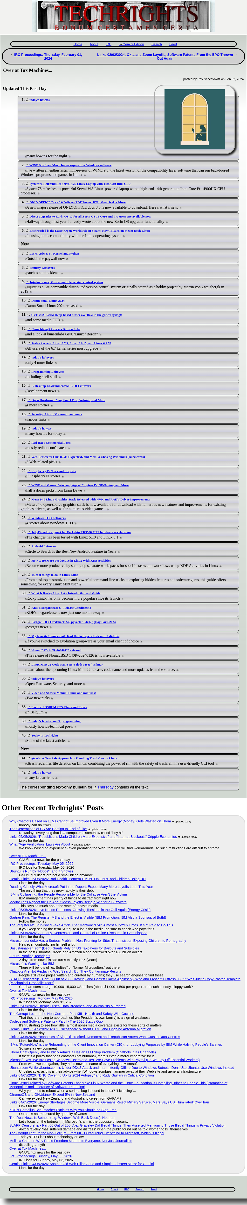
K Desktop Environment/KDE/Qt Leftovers (61, 386)
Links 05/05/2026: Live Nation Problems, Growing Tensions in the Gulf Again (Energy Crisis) (80, 910)
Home (78, 44)
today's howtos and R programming (55, 721)
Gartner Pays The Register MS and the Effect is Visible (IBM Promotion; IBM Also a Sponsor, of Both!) (87, 917)
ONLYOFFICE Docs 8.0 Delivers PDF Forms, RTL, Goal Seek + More (77, 202)
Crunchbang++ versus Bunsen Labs (55, 329)
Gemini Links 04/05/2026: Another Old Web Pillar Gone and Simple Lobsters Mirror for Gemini (81, 1164)
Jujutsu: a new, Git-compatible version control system (66, 282)
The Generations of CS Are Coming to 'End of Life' (48, 829)
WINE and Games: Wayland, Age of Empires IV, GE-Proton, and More (80, 485)
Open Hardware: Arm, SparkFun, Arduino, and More (68, 400)
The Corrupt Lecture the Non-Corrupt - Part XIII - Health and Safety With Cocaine (71, 1014)
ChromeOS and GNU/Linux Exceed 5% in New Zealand (52, 1094)
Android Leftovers (44, 546)
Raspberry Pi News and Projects (53, 471)
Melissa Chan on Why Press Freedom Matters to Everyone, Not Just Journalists (70, 1141)
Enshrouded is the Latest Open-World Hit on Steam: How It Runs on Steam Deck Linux (89, 230)
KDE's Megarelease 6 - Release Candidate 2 (61, 607)
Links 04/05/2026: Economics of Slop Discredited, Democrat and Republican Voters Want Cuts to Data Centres (94, 1037)
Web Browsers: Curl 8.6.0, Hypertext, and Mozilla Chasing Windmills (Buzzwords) (88, 457)
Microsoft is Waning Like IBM (31, 964)
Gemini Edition (133, 44)
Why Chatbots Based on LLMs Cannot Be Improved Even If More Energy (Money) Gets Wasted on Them (90, 821)
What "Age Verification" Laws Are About (39, 844)
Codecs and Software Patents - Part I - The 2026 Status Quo (56, 1021)
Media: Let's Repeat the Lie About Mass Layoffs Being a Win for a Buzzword (68, 902)
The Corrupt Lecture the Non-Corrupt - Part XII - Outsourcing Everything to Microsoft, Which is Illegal (86, 1133)
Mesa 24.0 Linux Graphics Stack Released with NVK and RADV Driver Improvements (90, 499)
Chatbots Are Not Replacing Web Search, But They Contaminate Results (65, 971)
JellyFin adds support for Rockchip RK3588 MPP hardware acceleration (80, 532)
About (94, 44)
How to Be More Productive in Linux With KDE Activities (71, 560)
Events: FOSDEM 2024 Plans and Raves (59, 707)
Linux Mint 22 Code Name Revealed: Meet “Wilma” (67, 664)
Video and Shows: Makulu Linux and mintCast (63, 693)
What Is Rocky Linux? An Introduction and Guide (65, 593)
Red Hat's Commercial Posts (50, 442)
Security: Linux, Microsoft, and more (56, 414)
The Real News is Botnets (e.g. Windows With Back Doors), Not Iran (62, 1118)
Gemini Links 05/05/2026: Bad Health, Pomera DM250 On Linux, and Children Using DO (77, 879)
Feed (173, 44)
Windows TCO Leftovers (48, 518)
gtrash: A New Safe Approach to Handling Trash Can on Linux (74, 758)
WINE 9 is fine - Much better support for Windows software (70, 165)
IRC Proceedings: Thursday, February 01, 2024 (48, 56)
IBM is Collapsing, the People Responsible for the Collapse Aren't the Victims (68, 894)
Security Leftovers (42, 267)
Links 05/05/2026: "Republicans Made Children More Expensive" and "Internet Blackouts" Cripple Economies (93, 837)
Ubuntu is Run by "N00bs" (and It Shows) (41, 871)
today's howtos (39, 100)
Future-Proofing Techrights (29, 956)
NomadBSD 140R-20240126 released (56, 650)
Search (156, 44)
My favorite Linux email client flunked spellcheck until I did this (75, 636)
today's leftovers (42, 357)
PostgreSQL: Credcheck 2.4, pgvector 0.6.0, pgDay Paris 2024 (73, 622)
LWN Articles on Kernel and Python (54, 253)
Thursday (105, 787)
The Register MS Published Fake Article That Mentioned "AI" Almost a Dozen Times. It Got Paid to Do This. (91, 925)
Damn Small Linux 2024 (47, 300)
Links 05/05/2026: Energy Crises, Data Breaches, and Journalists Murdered (67, 1006)
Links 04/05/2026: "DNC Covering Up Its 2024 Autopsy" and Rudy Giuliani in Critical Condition (81, 1075)
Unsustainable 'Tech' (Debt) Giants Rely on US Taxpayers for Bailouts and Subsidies (74, 948)
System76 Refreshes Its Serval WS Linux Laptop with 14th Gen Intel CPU (79, 184)
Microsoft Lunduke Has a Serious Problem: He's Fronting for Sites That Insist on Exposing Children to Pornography (97, 940)
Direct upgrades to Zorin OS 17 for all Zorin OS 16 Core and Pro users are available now (90, 216)
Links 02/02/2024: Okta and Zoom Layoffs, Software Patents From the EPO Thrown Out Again (165, 56)
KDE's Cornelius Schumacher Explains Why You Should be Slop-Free (63, 1110)
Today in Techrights (44, 735)
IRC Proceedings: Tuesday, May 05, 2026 (41, 863)
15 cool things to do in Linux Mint (54, 575)
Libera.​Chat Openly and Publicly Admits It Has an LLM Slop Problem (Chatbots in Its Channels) (82, 1052)
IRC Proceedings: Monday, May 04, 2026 (41, 998)
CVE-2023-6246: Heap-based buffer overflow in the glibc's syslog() (76, 315)
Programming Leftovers (47, 371)
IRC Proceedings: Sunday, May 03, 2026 (40, 1156)
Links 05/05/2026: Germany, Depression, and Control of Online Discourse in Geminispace (78, 933)
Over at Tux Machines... (27, 856)
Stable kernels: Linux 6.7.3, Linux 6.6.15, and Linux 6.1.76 (71, 343)
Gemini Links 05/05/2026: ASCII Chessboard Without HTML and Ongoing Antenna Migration (80, 1029)
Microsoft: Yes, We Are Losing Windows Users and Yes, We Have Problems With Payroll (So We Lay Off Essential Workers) (104, 1060)
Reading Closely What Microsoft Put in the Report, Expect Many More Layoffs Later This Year (81, 887)
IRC (108, 44)
